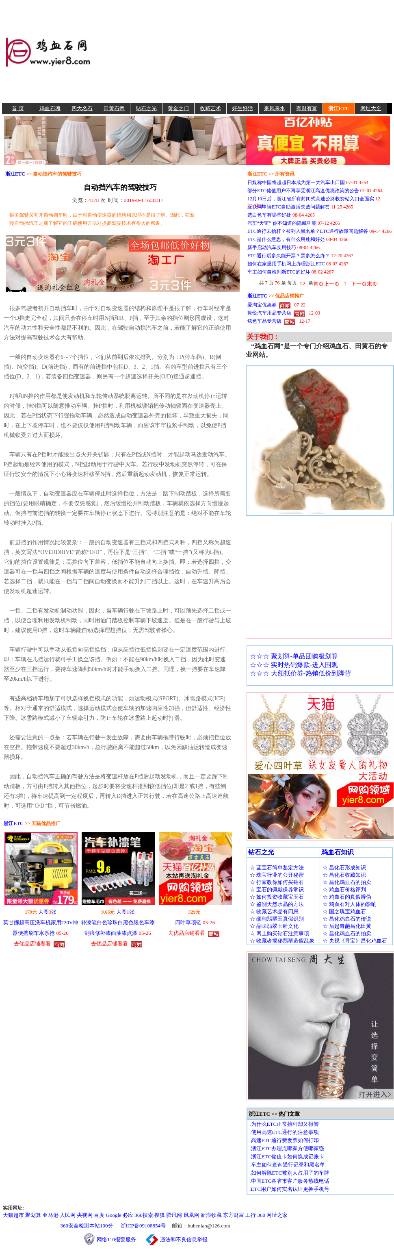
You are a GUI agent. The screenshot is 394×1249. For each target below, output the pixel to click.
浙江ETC (339, 108)
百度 (99, 1215)
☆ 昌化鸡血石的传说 (347, 919)
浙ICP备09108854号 (143, 1226)
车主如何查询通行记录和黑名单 (288, 1165)
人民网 (68, 1215)
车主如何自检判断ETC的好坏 (278, 272)
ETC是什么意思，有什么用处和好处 (286, 239)
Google (113, 1215)
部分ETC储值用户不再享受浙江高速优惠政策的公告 (303, 190)
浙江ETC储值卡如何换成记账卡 (288, 1156)
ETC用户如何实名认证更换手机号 (290, 1189)
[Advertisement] (242, 51)
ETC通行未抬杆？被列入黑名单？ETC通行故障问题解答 (307, 231)
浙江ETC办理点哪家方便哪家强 (288, 1148)
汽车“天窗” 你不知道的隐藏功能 (281, 223)
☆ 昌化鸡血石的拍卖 (347, 882)
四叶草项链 (188, 922)
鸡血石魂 (50, 108)
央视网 (85, 1215)
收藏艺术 (210, 108)
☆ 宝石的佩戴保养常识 (277, 889)
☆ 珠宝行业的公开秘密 (277, 875)
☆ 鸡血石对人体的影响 (350, 904)
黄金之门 (178, 108)
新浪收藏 (211, 1215)
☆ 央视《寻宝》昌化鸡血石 (355, 941)
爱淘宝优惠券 (262, 305)
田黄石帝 (114, 108)
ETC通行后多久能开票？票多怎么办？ (288, 255)
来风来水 (274, 108)
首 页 (18, 108)
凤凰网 (191, 1215)
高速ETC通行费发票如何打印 (285, 1140)
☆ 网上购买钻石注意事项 (279, 933)
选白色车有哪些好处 (269, 215)
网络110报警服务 (120, 1239)
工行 (250, 1215)
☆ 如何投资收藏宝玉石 (277, 897)
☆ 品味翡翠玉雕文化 (274, 926)
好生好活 (242, 108)
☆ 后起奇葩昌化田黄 (347, 926)
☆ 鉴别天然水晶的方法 (277, 904)
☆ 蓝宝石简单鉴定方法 (277, 868)
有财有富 (306, 108)
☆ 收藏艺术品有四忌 (274, 911)
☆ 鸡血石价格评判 (344, 889)
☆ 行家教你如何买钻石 (277, 882)
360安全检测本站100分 (87, 1226)
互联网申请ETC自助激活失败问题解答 (288, 207)
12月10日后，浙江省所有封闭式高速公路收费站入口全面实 (310, 199)
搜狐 (159, 1215)
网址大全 (370, 108)
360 (262, 1215)
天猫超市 (13, 1215)
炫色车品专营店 (264, 321)
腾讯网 (174, 1215)
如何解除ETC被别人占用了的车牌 (290, 1173)
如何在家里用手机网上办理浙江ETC (286, 264)
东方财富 (233, 1215)
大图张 (47, 912)
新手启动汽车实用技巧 (271, 247)
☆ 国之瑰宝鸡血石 (344, 911)
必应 (128, 1215)
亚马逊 (50, 1215)
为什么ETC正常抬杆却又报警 (285, 1124)
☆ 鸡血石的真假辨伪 (347, 897)
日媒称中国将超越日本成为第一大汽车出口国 (296, 182)
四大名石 (82, 108)
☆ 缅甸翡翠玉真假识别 (277, 919)
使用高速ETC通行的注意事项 (285, 1132)
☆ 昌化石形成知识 (344, 868)
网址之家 (277, 1215)
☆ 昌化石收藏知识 (344, 875)
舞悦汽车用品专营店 (269, 313)
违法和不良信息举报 (184, 1239)
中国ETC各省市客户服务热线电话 (290, 1181)
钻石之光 (146, 108)
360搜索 (143, 1215)
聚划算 (33, 1215)
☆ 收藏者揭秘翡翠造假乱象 (282, 941)
